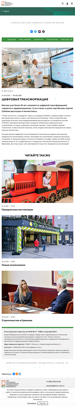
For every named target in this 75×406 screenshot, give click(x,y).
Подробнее (31, 403)
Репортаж (38, 39)
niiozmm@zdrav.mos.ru (55, 386)
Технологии (52, 39)
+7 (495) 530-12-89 (53, 381)
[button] (71, 39)
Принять (43, 403)
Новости (6, 11)
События (11, 39)
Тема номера (25, 39)
